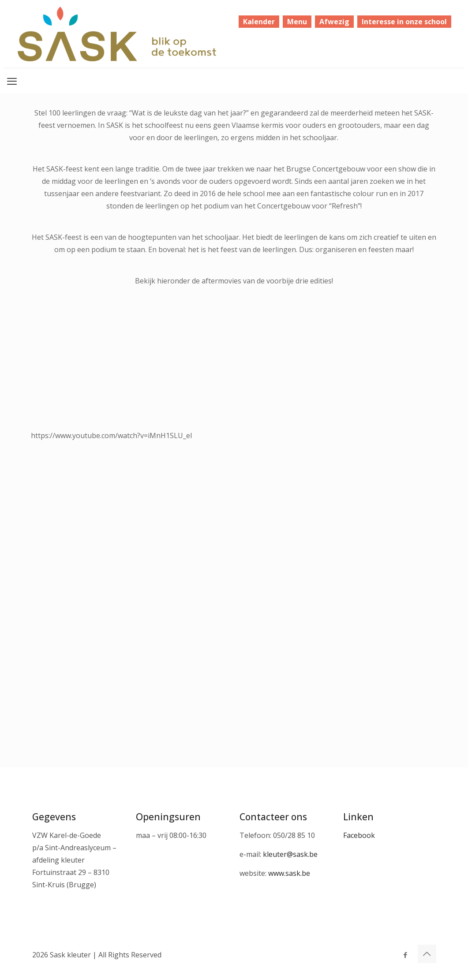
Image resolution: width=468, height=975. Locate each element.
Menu (297, 21)
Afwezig (334, 21)
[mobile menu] (11, 80)
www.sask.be (289, 873)
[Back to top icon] (427, 954)
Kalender (259, 21)
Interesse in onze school (404, 21)
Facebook (359, 835)
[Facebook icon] (405, 954)
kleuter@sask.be (290, 854)
